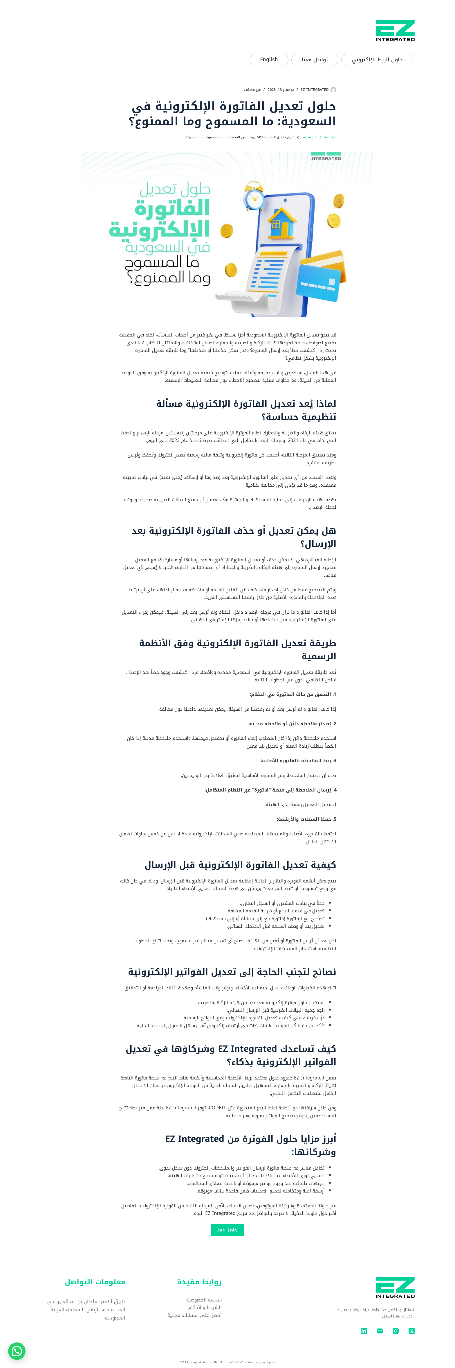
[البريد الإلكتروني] (380, 1331)
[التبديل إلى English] (269, 59)
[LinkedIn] (364, 1331)
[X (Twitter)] (412, 1331)
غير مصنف (252, 90)
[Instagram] (396, 1331)
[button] (17, 1351)
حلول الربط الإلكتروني (377, 59)
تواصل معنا (315, 59)
